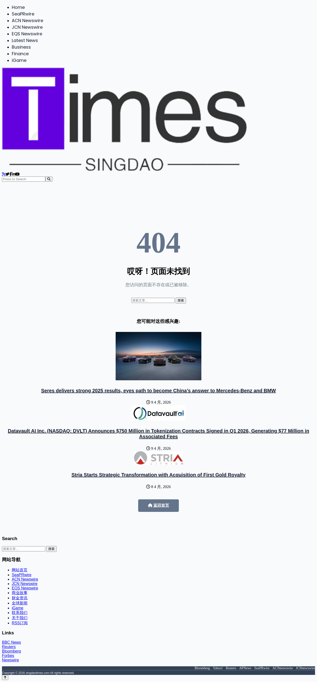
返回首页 (158, 505)
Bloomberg (11, 651)
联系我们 (19, 613)
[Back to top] (5, 677)
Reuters (9, 647)
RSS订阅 (20, 623)
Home (18, 7)
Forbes (8, 656)
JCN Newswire (27, 27)
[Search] (48, 179)
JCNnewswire (305, 668)
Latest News (25, 40)
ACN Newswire (27, 20)
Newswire (10, 660)
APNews (245, 668)
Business (21, 47)
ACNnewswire (282, 668)
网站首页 (19, 570)
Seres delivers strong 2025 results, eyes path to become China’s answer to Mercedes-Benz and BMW (158, 390)
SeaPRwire (23, 14)
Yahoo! (218, 668)
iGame (19, 60)
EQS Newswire (27, 34)
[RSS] (3, 174)
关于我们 (19, 618)
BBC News (11, 642)
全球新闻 (19, 603)
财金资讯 (19, 598)
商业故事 (19, 593)
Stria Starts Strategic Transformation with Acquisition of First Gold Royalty (158, 474)
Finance (20, 54)
